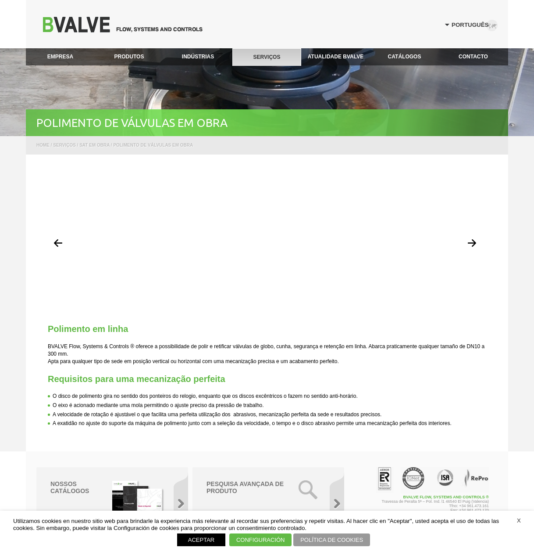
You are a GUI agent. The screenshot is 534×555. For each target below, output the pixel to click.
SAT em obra (94, 145)
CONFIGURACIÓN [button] (260, 540)
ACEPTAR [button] (201, 540)
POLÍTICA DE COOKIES (331, 540)
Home (43, 145)
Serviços (64, 145)
